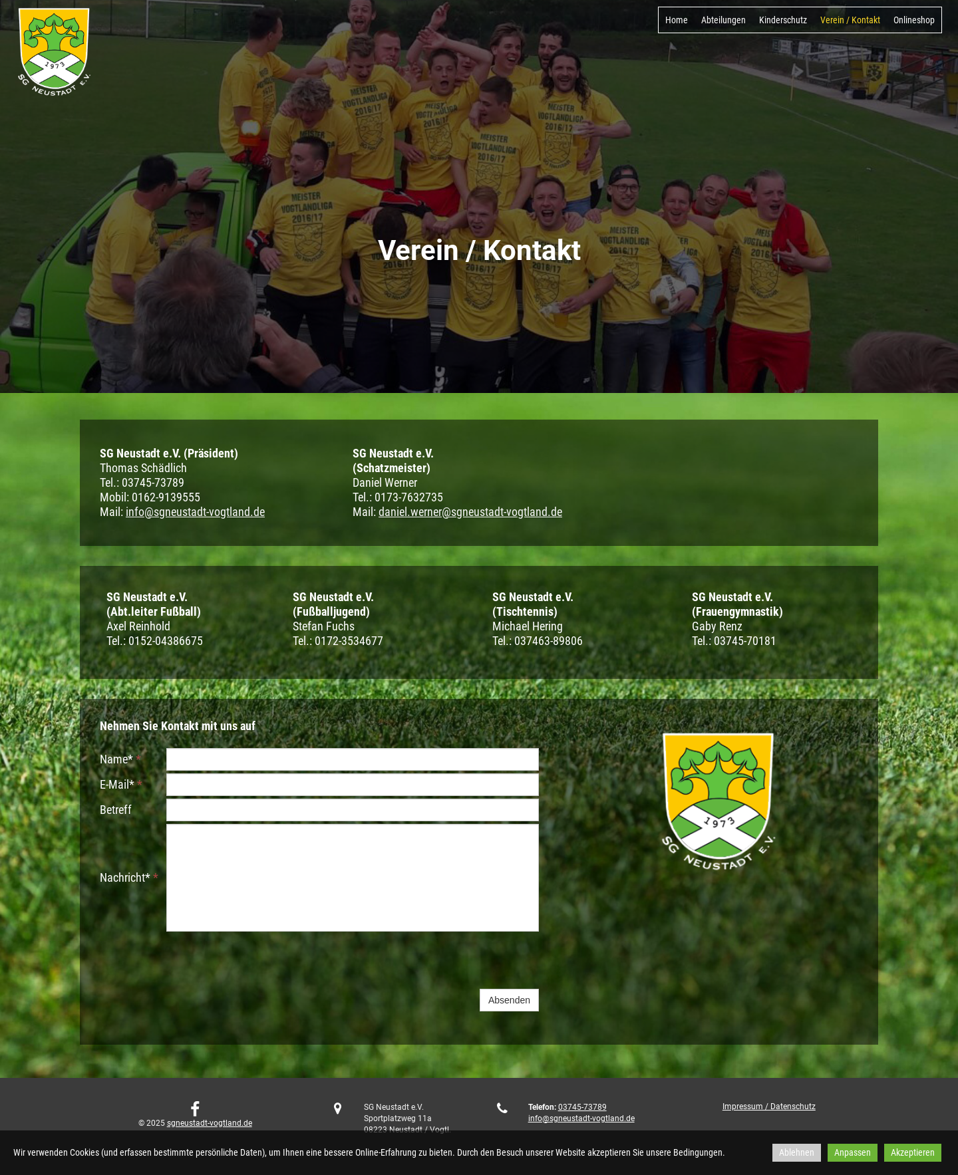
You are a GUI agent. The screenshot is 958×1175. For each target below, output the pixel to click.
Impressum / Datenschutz (769, 1106)
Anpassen (852, 1152)
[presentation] (267, 960)
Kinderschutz (783, 20)
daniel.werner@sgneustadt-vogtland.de (470, 512)
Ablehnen (796, 1152)
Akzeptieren (913, 1152)
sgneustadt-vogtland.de (209, 1123)
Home (676, 20)
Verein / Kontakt (850, 20)
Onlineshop (914, 20)
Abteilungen (723, 20)
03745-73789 (582, 1107)
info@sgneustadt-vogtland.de (195, 512)
